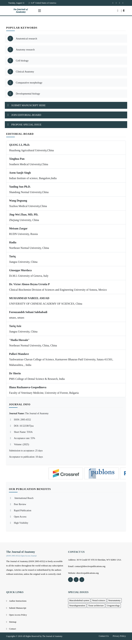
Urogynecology (113, 605)
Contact (12, 628)
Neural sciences (98, 600)
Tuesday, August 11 (16, 3)
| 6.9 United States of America (42, 2)
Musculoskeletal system (79, 600)
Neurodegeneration (77, 605)
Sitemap (12, 622)
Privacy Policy (119, 636)
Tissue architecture (96, 605)
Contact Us (104, 636)
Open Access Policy (18, 614)
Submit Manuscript (17, 608)
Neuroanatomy (114, 600)
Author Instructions (17, 601)
